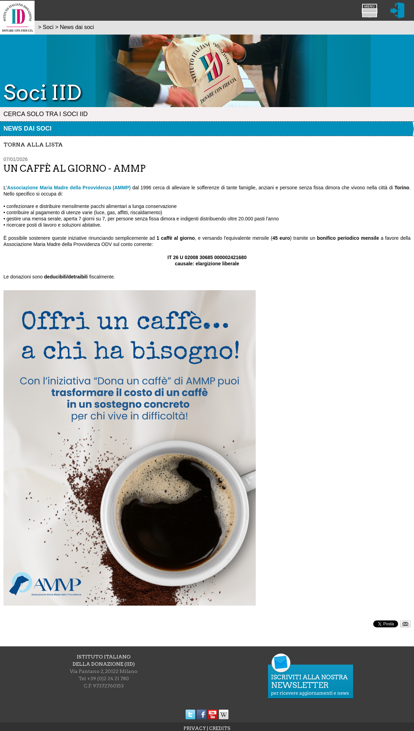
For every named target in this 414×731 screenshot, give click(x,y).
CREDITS (219, 728)
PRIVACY (195, 728)
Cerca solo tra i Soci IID (45, 114)
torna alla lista (33, 144)
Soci (48, 27)
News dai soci (27, 128)
